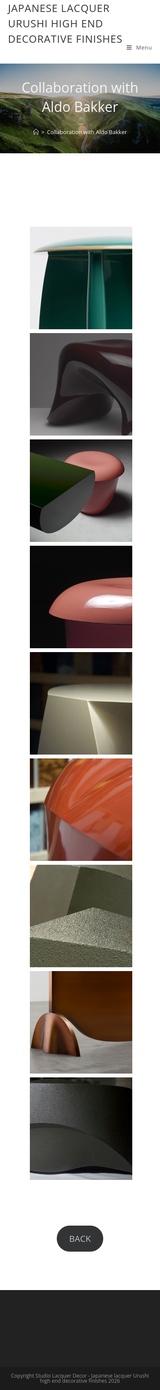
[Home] (36, 132)
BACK (80, 1238)
